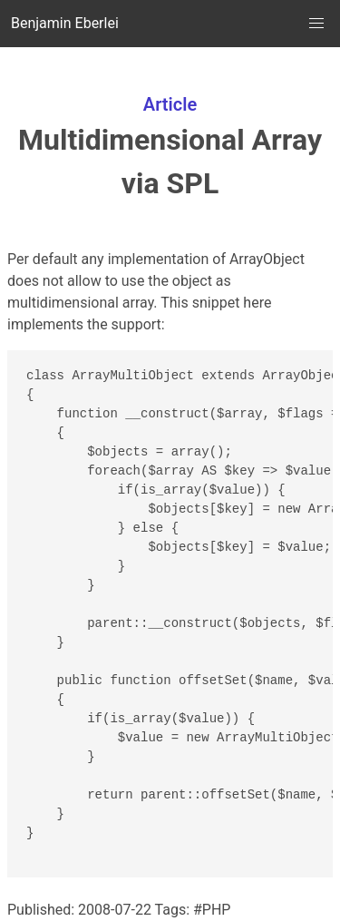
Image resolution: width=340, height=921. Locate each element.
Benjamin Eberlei (65, 23)
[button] (316, 23)
